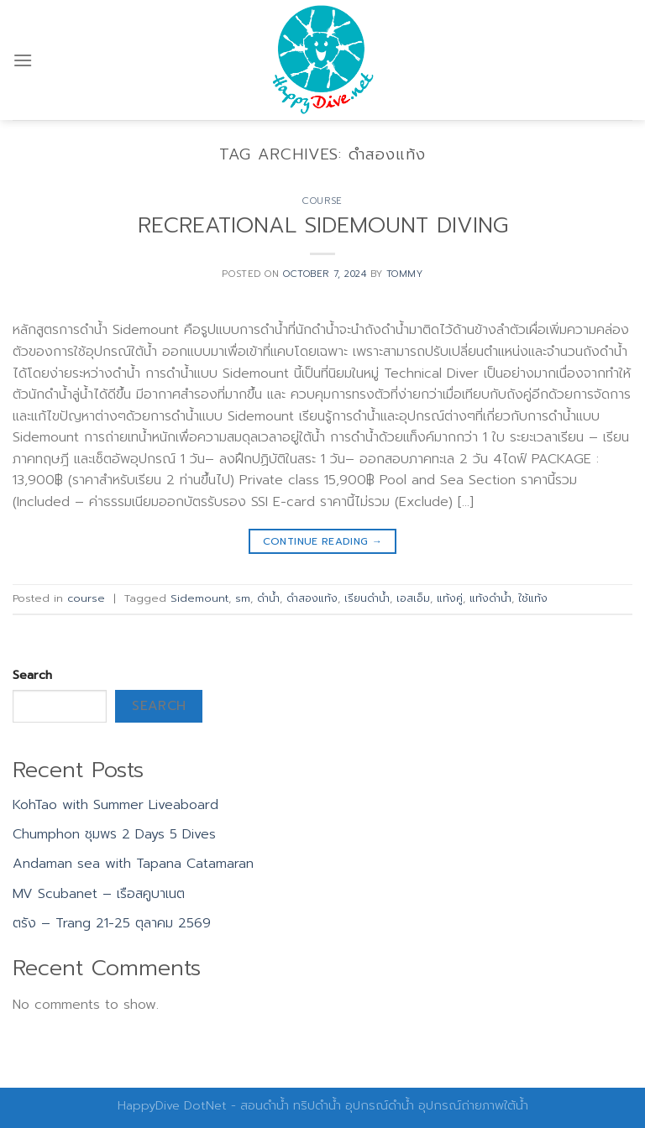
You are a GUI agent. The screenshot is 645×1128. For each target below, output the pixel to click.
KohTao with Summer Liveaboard (115, 805)
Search (32, 675)
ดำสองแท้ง (312, 598)
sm (242, 598)
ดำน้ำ (268, 598)
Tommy (404, 274)
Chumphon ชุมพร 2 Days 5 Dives (114, 834)
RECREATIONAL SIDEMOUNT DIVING (323, 225)
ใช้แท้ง (533, 598)
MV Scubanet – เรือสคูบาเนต (99, 894)
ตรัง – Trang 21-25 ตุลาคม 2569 (112, 923)
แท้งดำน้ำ (490, 598)
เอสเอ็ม (413, 598)
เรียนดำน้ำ (367, 598)
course (322, 201)
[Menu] (23, 60)
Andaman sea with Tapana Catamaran (133, 864)
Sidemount (199, 598)
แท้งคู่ (450, 598)
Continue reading (323, 542)
